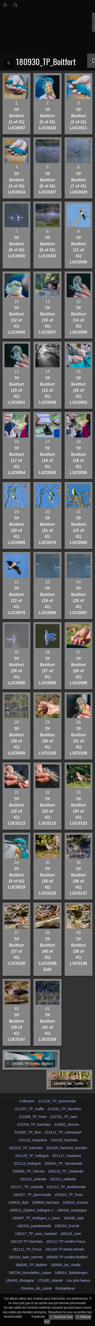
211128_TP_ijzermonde (57, 1101)
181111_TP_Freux (27, 1249)
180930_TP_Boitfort (31, 1265)
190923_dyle (18, 1202)
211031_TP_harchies (64, 1109)
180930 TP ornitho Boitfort (66, 1257)
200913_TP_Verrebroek (63, 1163)
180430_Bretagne (20, 1280)
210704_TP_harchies (34, 1124)
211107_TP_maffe (29, 1109)
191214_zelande (33, 1179)
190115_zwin (70, 1234)
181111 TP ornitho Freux (65, 1241)
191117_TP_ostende (26, 1187)
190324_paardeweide (34, 1226)
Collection (26, 1101)
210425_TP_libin (27, 1132)
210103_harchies (64, 1140)
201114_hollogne (27, 1163)
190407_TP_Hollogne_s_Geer (36, 1218)
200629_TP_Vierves (29, 1171)
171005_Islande (50, 1280)
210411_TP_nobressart (63, 1132)
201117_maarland (66, 1156)
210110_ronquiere (32, 1140)
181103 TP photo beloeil (64, 1249)
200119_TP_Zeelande (65, 1171)
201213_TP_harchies (26, 1148)
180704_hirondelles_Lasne (30, 1273)
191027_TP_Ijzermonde (32, 1195)
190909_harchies (45, 1202)
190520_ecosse (75, 1202)
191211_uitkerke (63, 1179)
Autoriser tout (62, 1316)
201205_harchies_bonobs (66, 1148)
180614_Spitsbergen (71, 1273)
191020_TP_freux (68, 1195)
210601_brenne (66, 1124)
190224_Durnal (67, 1226)
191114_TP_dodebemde (66, 1187)
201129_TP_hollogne (32, 1156)
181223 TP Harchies (27, 1241)
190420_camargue (72, 1210)
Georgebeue (65, 1288)
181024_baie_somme (26, 1257)
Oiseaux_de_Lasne (36, 1288)
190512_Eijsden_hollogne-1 (31, 1210)
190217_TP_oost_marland (36, 1234)
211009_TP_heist (33, 1117)
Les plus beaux (78, 1280)
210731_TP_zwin (63, 1117)
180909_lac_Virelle (65, 1265)
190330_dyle (74, 1218)
